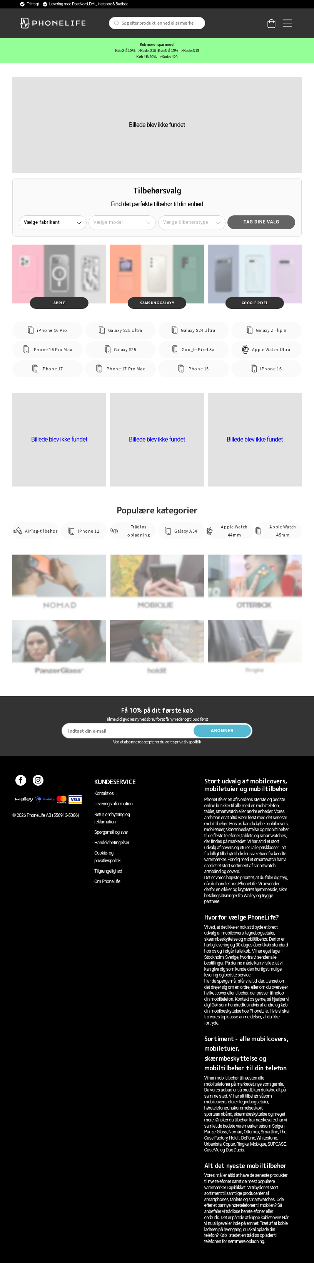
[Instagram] (38, 782)
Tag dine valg (261, 222)
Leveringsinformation (113, 803)
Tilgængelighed (108, 871)
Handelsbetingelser (111, 842)
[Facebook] (21, 782)
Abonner (222, 730)
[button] (52, 223)
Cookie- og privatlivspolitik (107, 856)
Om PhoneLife (107, 881)
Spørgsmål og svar (111, 832)
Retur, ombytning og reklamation (112, 818)
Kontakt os (104, 793)
